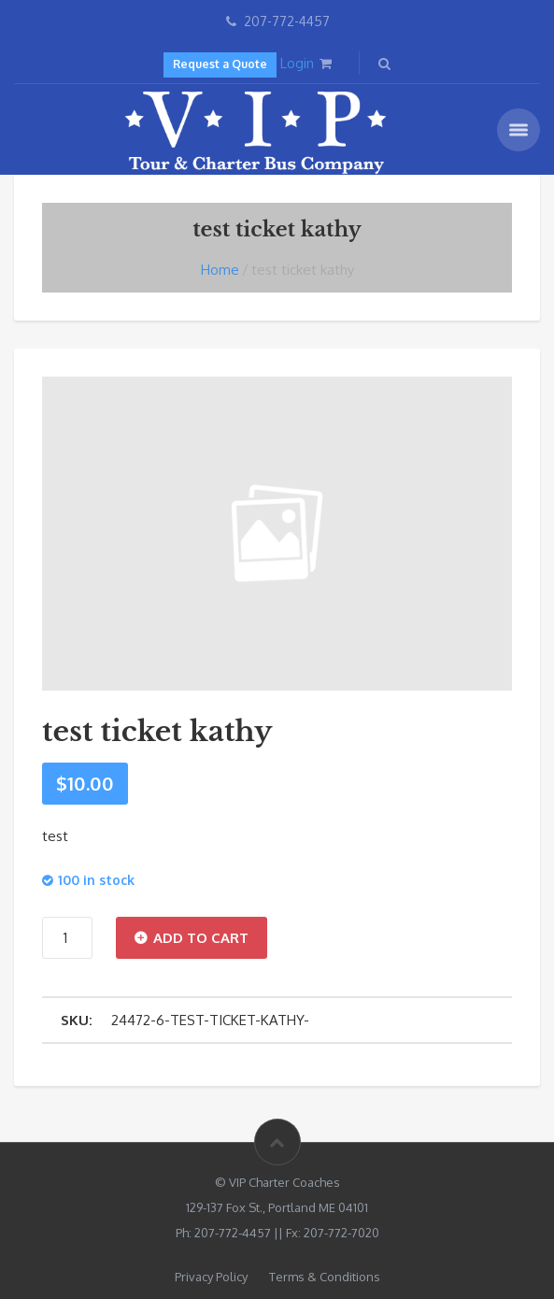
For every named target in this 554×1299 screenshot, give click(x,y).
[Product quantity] (67, 938)
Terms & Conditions (324, 1276)
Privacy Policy (211, 1276)
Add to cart (201, 938)
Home (220, 269)
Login (297, 63)
